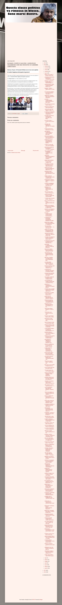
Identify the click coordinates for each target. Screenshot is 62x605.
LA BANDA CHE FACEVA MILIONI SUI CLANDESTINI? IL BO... (49, 78)
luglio (46, 557)
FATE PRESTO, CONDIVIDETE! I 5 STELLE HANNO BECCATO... (49, 133)
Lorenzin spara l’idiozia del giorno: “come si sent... (49, 442)
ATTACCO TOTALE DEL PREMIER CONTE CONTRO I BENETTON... (49, 374)
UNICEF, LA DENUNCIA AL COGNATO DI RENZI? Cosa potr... (49, 345)
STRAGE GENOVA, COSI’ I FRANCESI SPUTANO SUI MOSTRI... (49, 325)
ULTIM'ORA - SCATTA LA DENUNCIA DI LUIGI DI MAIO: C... (49, 413)
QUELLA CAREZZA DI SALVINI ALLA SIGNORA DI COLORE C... (49, 397)
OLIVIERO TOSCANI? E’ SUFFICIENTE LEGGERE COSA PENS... (49, 117)
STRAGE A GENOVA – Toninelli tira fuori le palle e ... (49, 544)
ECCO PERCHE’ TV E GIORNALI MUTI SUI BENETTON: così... (49, 481)
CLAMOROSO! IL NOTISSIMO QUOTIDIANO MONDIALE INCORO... (49, 219)
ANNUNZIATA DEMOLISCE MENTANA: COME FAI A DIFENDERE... (49, 465)
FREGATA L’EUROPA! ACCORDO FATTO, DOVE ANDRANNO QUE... (49, 259)
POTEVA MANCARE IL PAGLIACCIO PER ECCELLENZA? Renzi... (49, 353)
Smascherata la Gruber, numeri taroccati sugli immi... (49, 319)
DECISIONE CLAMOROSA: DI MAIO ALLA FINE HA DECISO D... (49, 246)
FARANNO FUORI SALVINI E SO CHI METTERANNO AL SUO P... (50, 173)
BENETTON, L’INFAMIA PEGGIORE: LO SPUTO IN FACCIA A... (49, 511)
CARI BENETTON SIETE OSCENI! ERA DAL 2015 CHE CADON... (50, 478)
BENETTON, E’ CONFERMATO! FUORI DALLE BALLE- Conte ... (49, 530)
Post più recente (10, 150)
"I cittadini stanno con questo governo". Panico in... (50, 199)
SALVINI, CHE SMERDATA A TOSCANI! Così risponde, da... (50, 126)
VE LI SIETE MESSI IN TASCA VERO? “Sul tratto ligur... (49, 522)
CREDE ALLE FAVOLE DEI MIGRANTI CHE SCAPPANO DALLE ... (49, 230)
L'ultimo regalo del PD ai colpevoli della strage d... (49, 555)
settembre (46, 71)
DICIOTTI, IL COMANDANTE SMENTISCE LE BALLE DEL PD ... (49, 286)
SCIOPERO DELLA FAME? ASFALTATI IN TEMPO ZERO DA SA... (50, 290)
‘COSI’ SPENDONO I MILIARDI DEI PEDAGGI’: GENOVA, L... (49, 389)
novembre (46, 67)
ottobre (46, 69)
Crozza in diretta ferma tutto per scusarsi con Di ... (49, 368)
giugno (46, 559)
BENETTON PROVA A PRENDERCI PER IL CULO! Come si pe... (49, 526)
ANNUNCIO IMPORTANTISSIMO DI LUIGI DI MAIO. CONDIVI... (49, 157)
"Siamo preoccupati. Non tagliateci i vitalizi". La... (49, 110)
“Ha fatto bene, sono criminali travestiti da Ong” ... (49, 313)
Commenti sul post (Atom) (15, 152)
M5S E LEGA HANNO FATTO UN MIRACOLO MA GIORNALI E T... (49, 137)
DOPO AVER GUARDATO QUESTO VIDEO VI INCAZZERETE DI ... (49, 490)
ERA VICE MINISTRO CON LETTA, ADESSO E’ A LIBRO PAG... (49, 439)
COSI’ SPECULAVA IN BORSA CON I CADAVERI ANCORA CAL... (49, 358)
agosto (46, 73)
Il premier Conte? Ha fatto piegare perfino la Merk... (49, 316)
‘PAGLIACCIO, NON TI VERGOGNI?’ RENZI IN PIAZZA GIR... (49, 234)
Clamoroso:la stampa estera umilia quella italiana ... (49, 107)
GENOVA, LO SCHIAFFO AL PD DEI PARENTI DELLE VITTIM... (49, 461)
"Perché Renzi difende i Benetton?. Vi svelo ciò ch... (49, 309)
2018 (45, 64)
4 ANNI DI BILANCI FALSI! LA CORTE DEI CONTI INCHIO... (49, 195)
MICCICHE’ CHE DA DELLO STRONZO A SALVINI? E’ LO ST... (49, 250)
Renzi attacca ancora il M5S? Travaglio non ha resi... (50, 365)
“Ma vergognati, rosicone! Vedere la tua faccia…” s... (50, 385)
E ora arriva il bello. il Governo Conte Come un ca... (49, 121)
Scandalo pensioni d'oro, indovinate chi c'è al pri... (49, 129)
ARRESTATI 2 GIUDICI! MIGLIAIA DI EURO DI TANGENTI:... (49, 96)
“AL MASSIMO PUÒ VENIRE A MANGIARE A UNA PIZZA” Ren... (49, 281)
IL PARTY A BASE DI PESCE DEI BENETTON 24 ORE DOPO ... (49, 420)
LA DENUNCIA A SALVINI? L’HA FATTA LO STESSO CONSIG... (49, 270)
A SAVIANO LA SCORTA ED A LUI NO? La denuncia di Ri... (49, 293)
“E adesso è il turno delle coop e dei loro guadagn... (49, 145)
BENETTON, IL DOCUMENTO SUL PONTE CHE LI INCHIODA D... (49, 486)
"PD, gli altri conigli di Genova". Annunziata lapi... (49, 362)
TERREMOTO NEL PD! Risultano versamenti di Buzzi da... (49, 548)
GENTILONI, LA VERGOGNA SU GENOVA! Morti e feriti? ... (49, 503)
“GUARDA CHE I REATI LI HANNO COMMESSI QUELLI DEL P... (50, 238)
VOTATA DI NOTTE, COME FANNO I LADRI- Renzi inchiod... (49, 518)
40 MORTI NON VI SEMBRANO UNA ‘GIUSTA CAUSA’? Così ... (49, 498)
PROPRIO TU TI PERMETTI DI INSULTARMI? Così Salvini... (49, 189)
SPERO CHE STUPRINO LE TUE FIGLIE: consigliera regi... (49, 161)
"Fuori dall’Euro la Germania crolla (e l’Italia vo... (50, 104)
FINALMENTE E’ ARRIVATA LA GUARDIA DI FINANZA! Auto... (48, 341)
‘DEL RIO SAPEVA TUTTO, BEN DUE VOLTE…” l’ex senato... (49, 453)
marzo (46, 564)
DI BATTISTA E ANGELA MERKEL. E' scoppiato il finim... (49, 180)
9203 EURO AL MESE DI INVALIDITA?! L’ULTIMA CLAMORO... (49, 148)
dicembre (46, 66)
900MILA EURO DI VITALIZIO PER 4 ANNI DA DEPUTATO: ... (49, 177)
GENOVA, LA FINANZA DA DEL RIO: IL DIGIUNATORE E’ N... (49, 81)
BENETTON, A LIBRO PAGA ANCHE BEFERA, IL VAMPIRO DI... (49, 223)
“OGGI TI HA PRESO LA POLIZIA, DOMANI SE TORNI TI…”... (49, 393)
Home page (23, 150)
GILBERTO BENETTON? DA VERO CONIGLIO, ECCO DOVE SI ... (49, 378)
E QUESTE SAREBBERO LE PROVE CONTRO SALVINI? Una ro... (49, 184)
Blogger (41, 599)
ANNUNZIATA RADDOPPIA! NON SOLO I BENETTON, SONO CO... (49, 409)
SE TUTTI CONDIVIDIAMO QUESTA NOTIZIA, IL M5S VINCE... (49, 101)
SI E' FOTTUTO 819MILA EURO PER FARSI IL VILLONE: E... (49, 92)
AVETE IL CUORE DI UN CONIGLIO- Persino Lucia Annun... (49, 474)
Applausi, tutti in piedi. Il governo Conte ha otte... (49, 75)
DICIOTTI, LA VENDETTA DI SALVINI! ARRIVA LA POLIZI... (49, 210)
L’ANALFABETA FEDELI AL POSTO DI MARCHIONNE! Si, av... (49, 329)
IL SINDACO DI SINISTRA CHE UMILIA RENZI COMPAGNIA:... (49, 113)
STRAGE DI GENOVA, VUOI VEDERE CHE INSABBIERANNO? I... (49, 301)
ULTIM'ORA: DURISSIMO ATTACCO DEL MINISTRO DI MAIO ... (49, 493)
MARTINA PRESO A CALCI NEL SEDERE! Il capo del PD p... (49, 333)
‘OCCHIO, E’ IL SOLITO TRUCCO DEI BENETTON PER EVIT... (49, 382)
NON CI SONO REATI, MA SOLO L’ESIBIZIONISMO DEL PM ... (49, 202)
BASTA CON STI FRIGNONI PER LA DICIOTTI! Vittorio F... (49, 297)
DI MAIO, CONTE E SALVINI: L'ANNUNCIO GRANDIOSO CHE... (49, 435)
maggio (46, 561)
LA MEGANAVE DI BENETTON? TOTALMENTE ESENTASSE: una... (48, 349)
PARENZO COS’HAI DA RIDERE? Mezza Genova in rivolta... (49, 457)
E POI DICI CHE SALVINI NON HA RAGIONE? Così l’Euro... (49, 274)
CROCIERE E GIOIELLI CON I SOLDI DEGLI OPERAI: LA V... (49, 552)
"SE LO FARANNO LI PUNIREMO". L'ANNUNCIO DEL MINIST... (49, 152)
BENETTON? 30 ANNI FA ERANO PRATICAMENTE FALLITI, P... (49, 507)
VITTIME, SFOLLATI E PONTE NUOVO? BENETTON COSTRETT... (49, 450)
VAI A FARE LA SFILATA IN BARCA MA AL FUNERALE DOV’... (49, 278)
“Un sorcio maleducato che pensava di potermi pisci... (49, 426)
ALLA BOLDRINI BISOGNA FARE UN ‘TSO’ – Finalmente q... (49, 263)
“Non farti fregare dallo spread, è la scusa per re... (49, 192)
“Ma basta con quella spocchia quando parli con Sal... (49, 431)
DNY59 (33, 599)
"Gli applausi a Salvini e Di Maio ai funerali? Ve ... (49, 423)
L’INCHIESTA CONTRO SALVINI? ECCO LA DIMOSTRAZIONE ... (49, 165)
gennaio (46, 568)
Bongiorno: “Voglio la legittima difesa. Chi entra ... (49, 89)
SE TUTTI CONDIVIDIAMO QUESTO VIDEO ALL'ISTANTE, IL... (49, 214)
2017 (45, 570)
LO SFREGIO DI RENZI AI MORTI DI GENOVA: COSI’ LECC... (49, 405)
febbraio (46, 566)
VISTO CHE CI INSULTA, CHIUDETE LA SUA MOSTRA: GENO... (49, 401)
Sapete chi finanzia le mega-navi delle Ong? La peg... (49, 323)
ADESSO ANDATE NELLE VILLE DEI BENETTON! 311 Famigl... (50, 537)
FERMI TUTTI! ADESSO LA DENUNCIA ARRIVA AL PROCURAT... (49, 206)
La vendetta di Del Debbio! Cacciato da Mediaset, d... (49, 429)
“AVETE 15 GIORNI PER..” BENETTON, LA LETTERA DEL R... (49, 445)
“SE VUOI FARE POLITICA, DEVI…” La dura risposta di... (49, 227)
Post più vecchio (36, 150)
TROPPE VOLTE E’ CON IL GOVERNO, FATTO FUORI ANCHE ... (50, 336)
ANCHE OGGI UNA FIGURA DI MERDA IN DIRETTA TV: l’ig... (49, 168)
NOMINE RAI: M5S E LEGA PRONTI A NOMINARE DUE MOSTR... (48, 141)
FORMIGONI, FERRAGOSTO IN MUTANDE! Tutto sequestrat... (48, 470)
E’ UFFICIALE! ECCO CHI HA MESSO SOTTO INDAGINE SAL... (49, 241)
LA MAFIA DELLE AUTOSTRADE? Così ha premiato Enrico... (49, 541)
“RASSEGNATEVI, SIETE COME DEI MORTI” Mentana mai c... (49, 85)
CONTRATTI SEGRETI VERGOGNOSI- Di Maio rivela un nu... (49, 515)
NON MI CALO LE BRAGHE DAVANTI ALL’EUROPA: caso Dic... (49, 305)
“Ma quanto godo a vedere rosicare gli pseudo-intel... (49, 417)
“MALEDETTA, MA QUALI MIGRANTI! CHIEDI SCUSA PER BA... (49, 254)
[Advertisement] (17, 30)
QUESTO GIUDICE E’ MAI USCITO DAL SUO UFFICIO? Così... (49, 266)
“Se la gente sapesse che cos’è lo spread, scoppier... (49, 371)
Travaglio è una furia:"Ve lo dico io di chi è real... (49, 534)
